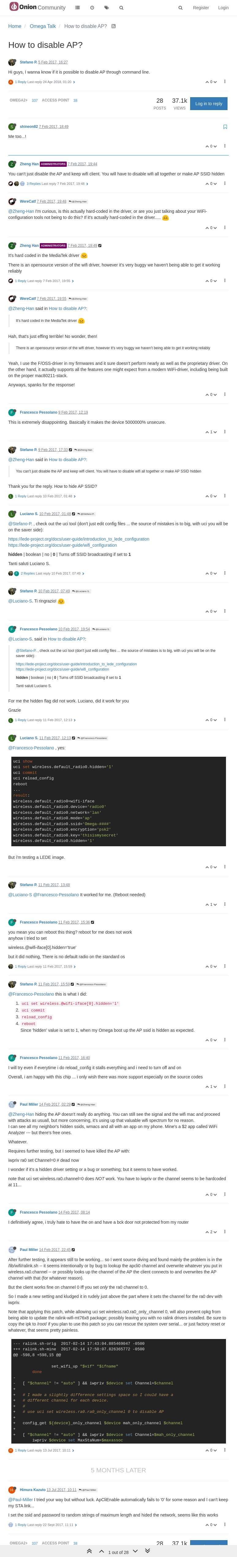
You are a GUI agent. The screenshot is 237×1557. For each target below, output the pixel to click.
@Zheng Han (78, 201)
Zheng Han (29, 164)
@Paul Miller (87, 1490)
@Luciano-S (20, 601)
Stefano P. (28, 62)
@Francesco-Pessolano (31, 747)
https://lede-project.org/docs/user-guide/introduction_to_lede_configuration (78, 539)
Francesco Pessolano (38, 412)
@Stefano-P (19, 523)
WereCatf (28, 201)
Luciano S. (29, 514)
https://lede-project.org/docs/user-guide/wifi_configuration (62, 545)
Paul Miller (29, 1104)
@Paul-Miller (20, 1499)
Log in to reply (208, 103)
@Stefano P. (85, 514)
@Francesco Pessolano (92, 738)
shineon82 (29, 126)
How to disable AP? (67, 308)
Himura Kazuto (33, 1490)
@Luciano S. (80, 591)
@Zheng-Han (21, 211)
